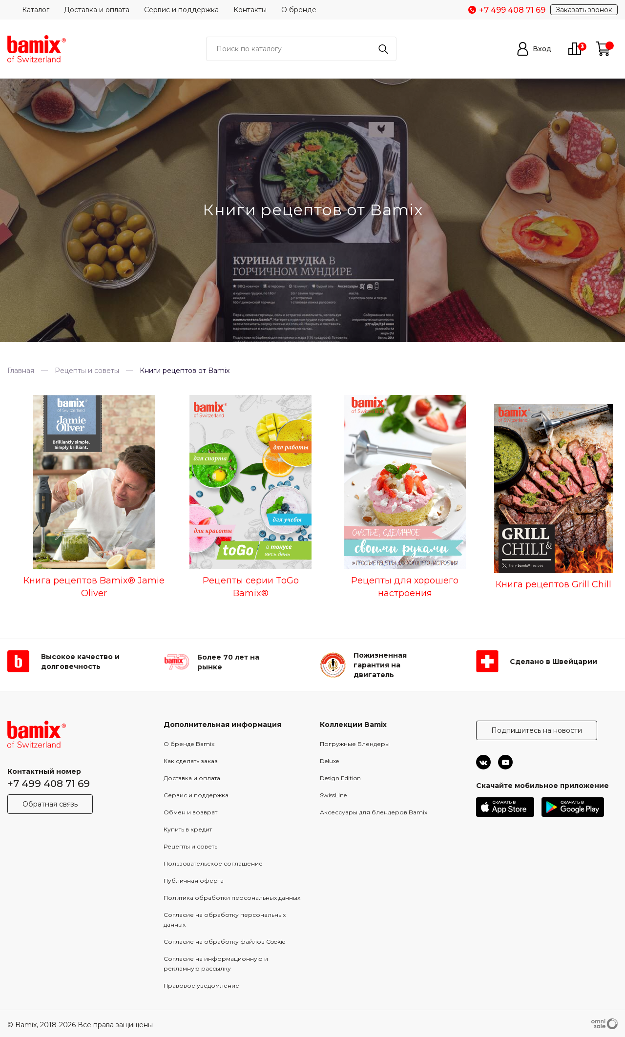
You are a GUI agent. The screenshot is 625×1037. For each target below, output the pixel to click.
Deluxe (329, 761)
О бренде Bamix (189, 743)
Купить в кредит (188, 829)
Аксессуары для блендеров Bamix (373, 812)
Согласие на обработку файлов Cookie (224, 941)
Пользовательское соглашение (213, 863)
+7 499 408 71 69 (48, 783)
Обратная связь (50, 804)
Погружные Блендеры (355, 743)
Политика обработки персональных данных (232, 897)
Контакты (250, 9)
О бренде (298, 9)
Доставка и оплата (96, 9)
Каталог (35, 9)
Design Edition (340, 778)
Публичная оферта (194, 880)
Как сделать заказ (191, 761)
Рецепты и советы (191, 846)
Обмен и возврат (190, 812)
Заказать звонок (584, 9)
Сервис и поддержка (181, 9)
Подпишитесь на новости (536, 730)
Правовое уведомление (201, 985)
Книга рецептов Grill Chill (553, 584)
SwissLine (333, 795)
